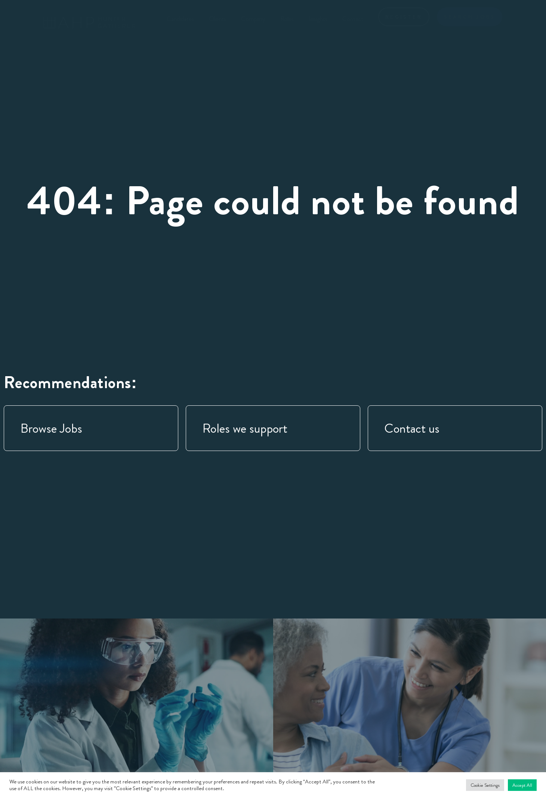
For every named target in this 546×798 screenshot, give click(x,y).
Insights (318, 18)
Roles (287, 18)
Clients (217, 18)
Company (253, 18)
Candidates (180, 18)
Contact (352, 18)
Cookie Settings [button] (485, 785)
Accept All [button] (522, 785)
